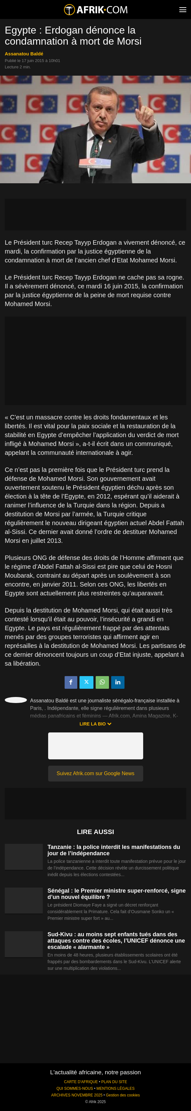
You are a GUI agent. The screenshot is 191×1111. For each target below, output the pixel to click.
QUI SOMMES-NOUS (74, 1088)
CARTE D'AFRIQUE (81, 1082)
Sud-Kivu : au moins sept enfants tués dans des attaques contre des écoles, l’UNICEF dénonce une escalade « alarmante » (116, 940)
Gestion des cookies (123, 1095)
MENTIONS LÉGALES (116, 1088)
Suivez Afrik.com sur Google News (95, 773)
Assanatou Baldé (24, 53)
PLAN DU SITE (114, 1082)
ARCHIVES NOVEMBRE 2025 (77, 1095)
